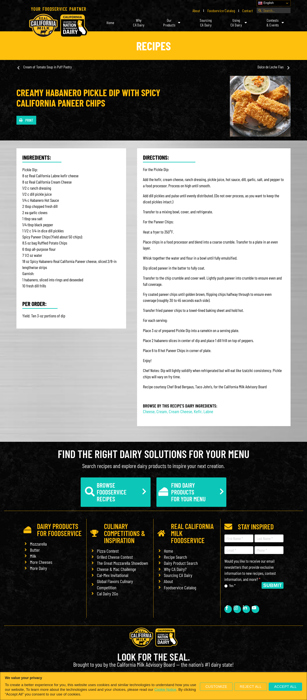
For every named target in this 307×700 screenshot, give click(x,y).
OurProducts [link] (172, 22)
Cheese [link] (149, 411)
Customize (216, 687)
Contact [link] (247, 10)
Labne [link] (208, 411)
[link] (58, 26)
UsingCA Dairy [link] (239, 22)
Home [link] (110, 22)
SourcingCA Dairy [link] (206, 22)
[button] (26, 120)
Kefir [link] (198, 411)
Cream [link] (161, 411)
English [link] (266, 3)
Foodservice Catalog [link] (221, 10)
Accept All (285, 687)
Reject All (251, 687)
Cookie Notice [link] (165, 690)
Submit (272, 585)
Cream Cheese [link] (180, 411)
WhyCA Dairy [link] (138, 22)
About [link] (196, 10)
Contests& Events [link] (275, 22)
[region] (153, 686)
